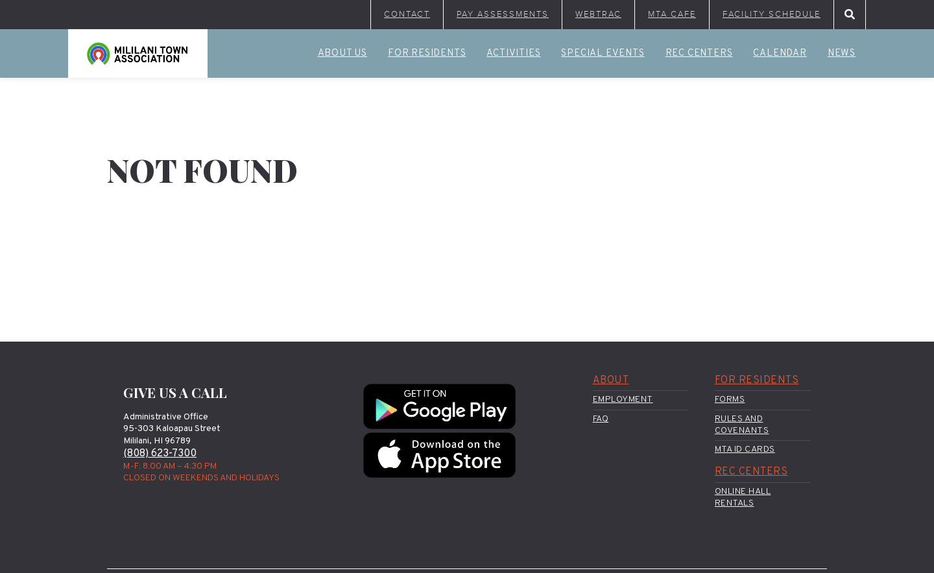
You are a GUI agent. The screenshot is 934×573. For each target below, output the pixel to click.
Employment (623, 399)
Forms (730, 399)
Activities (513, 53)
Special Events (602, 53)
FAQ (601, 419)
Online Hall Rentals (743, 497)
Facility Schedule (771, 14)
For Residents (427, 53)
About (611, 380)
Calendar (779, 53)
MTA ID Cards (745, 449)
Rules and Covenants (742, 425)
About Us (342, 53)
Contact (407, 14)
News (842, 53)
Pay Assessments (503, 14)
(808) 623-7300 (160, 453)
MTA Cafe (672, 14)
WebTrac (598, 14)
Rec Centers (699, 53)
